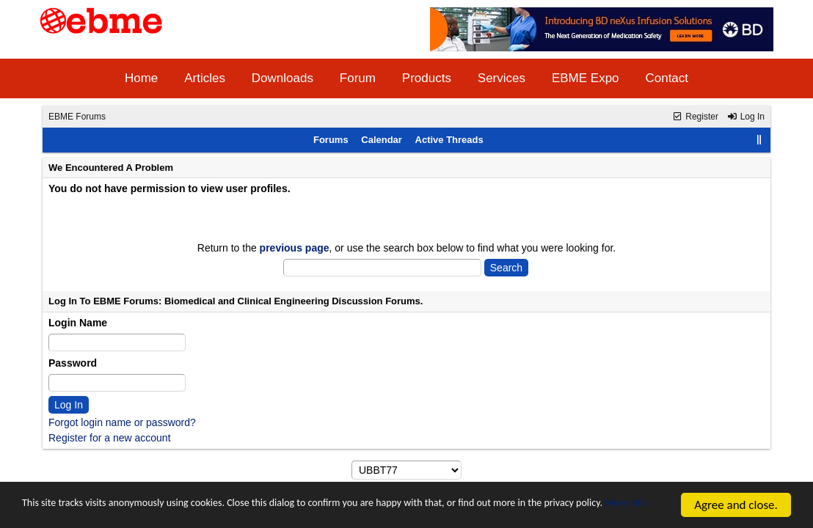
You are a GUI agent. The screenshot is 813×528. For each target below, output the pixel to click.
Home (141, 78)
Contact (666, 78)
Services (501, 78)
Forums (331, 139)
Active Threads (449, 139)
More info (121, 511)
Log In (745, 116)
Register (695, 116)
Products (426, 78)
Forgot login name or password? (122, 422)
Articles (204, 78)
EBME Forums (77, 116)
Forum (358, 78)
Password (72, 363)
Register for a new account (109, 438)
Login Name (77, 323)
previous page (294, 248)
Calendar (381, 139)
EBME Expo (585, 78)
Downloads (282, 78)
